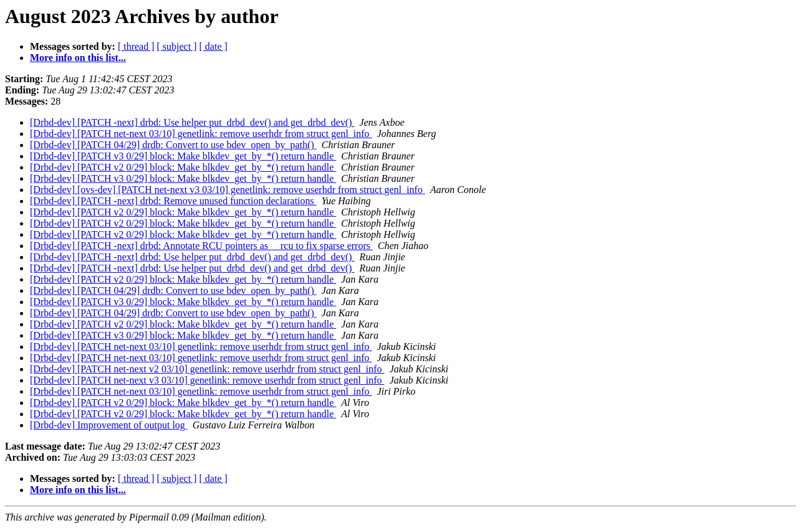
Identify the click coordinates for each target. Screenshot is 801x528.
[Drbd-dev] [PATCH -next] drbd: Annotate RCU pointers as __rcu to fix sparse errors (201, 245)
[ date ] (213, 46)
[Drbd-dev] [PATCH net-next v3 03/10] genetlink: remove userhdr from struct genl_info (207, 380)
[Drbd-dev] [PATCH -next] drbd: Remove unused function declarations (173, 201)
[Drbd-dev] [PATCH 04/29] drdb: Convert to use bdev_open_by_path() (173, 144)
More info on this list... (78, 57)
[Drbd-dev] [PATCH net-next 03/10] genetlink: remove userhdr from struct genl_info (201, 133)
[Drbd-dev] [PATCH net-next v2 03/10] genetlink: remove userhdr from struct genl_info (207, 369)
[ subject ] (177, 46)
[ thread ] (136, 46)
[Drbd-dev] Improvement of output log (109, 425)
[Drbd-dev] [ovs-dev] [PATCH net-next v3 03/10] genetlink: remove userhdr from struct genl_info (227, 189)
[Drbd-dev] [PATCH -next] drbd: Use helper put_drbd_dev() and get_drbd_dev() (192, 122)
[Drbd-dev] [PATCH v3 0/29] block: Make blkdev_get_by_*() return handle (183, 156)
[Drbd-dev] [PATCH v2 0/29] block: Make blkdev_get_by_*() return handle (183, 167)
